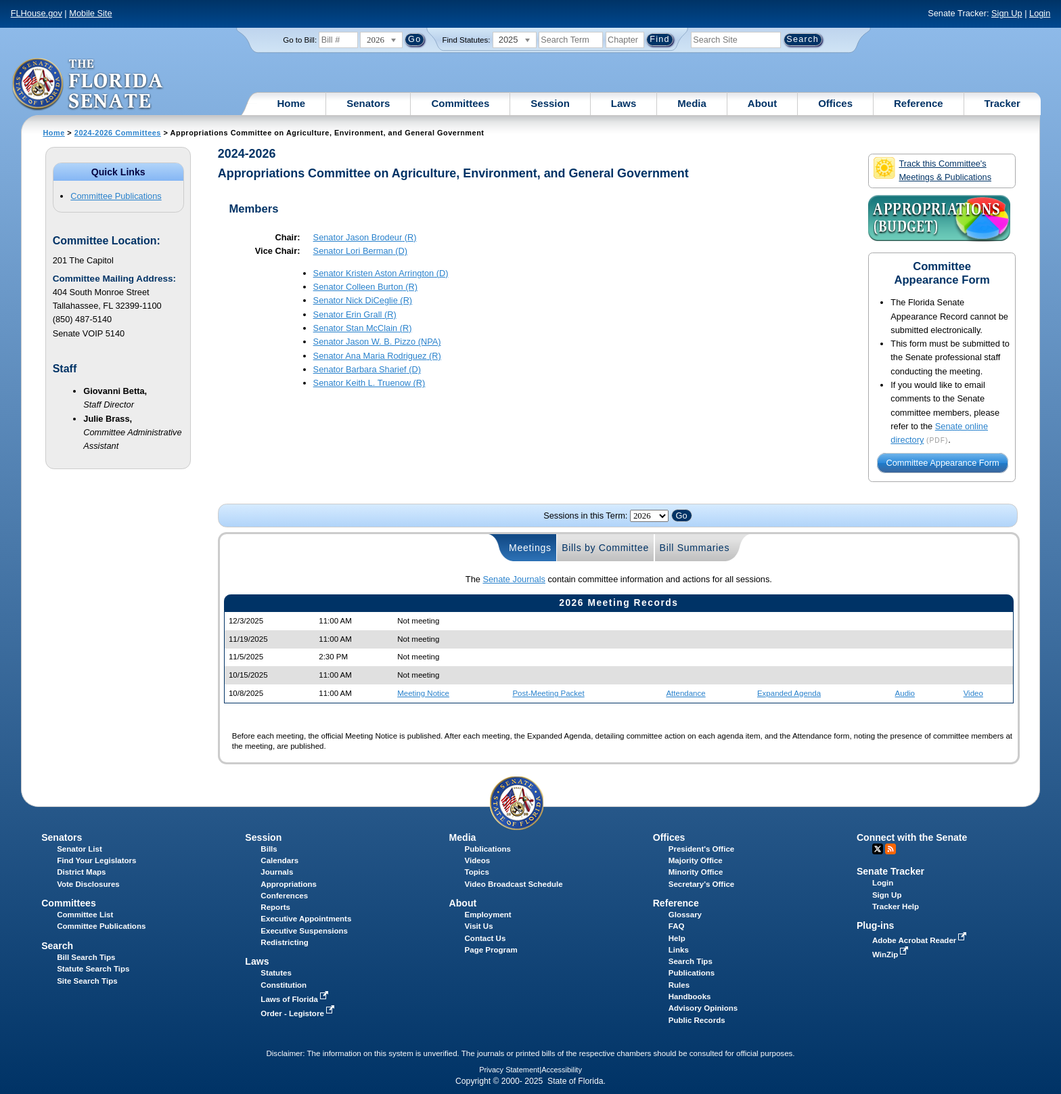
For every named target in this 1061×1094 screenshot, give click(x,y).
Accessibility (561, 1070)
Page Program (491, 950)
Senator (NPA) (377, 341)
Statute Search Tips (93, 969)
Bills (269, 849)
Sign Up (1006, 13)
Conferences (284, 896)
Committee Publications (115, 196)
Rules (679, 985)
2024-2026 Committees (117, 133)
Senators (368, 103)
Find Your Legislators (96, 860)
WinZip (891, 954)
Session (550, 103)
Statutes (276, 973)
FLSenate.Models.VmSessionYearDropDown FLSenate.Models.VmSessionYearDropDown (649, 516)
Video (973, 693)
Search (57, 945)
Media (691, 103)
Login (1039, 13)
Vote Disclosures (88, 884)
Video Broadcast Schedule (514, 884)
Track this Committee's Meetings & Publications (932, 169)
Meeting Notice (423, 693)
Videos (478, 860)
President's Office (701, 849)
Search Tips (691, 961)
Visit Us (479, 926)
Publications (488, 849)
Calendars (279, 860)
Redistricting (284, 942)
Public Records (697, 1020)
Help (677, 938)
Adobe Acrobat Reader (921, 940)
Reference (918, 103)
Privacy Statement (509, 1070)
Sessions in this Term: (585, 515)
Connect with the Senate (912, 837)
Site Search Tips (87, 981)
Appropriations (289, 884)
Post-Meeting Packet (548, 693)
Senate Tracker (890, 871)
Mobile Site (90, 13)
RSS (890, 849)
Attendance (685, 693)
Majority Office (696, 860)
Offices (835, 103)
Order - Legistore (299, 1013)
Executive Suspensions (304, 931)
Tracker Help (895, 906)
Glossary (685, 915)
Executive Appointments (306, 919)
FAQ (677, 926)
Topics (477, 872)
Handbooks (690, 996)
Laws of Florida (296, 999)
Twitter (877, 849)
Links (679, 950)
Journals (277, 872)
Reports (275, 907)
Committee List (85, 915)
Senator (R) (365, 237)
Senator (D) (360, 251)
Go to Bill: (300, 40)
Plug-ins (876, 925)
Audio (905, 693)
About (762, 103)
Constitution (284, 985)
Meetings (530, 547)
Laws (624, 103)
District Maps (81, 872)
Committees (460, 103)
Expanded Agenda (789, 693)
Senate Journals (513, 579)
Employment (488, 915)
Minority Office (696, 872)
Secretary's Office (701, 884)
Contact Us (485, 938)
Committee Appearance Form (942, 463)
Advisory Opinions (703, 1008)
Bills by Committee (605, 547)
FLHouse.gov (36, 13)
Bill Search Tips (86, 957)
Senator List (79, 849)
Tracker (1002, 103)
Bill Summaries (695, 547)
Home (291, 103)
